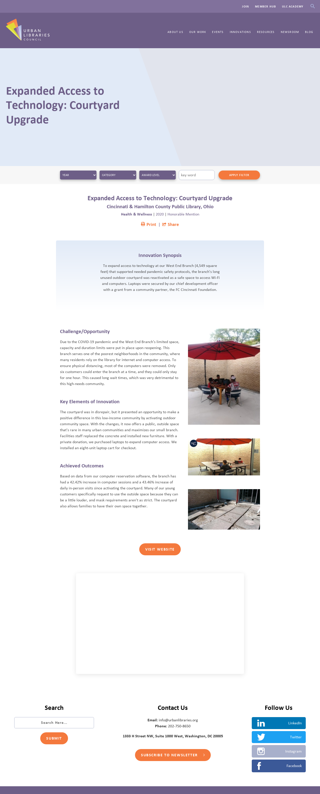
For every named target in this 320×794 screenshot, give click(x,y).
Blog (309, 31)
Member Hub (265, 6)
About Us (175, 31)
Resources (266, 31)
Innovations (240, 31)
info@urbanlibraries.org (178, 720)
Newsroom (290, 31)
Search (312, 6)
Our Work (197, 31)
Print (148, 224)
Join (245, 6)
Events (218, 31)
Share (170, 224)
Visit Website (160, 549)
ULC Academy (292, 6)
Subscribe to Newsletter (172, 755)
